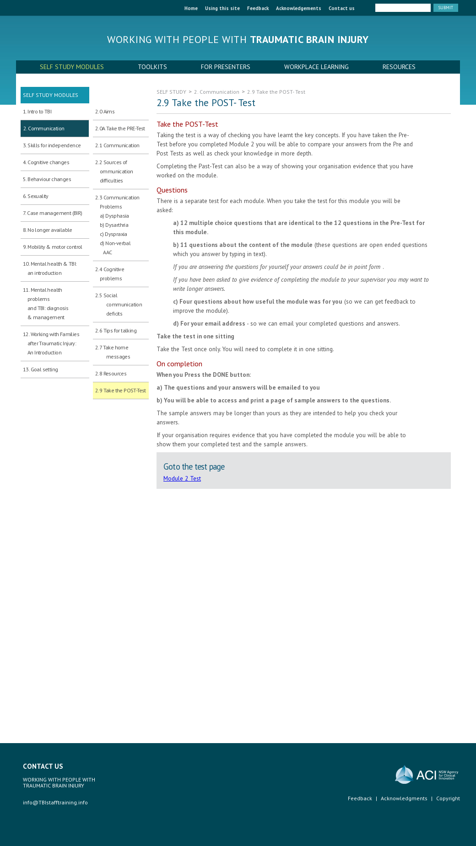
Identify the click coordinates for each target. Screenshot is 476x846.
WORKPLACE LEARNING (316, 67)
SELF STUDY (171, 91)
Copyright (448, 798)
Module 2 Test (182, 478)
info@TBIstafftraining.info (55, 802)
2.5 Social (118, 305)
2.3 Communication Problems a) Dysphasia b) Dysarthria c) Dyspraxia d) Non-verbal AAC (117, 225)
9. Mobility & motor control (52, 246)
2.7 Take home (112, 352)
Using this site (222, 8)
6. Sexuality (36, 196)
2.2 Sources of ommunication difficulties (114, 171)
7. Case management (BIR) (52, 212)
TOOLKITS (152, 67)
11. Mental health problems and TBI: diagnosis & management (45, 303)
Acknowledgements (298, 8)
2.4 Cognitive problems (109, 274)
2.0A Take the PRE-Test (120, 128)
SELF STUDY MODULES (72, 67)
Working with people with (238, 39)
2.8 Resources (110, 373)
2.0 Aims (104, 111)
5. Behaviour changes (47, 179)
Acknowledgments (404, 798)
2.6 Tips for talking (115, 330)
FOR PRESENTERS (225, 67)
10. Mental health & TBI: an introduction (50, 268)
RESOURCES (399, 67)
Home (191, 8)
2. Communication (43, 128)
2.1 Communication (117, 145)
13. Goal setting (40, 369)
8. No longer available (47, 229)
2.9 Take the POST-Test (120, 390)
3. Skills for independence (52, 145)
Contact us (342, 8)
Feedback (258, 8)
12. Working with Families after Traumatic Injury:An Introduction (51, 343)
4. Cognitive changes (46, 162)
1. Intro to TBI (37, 111)
